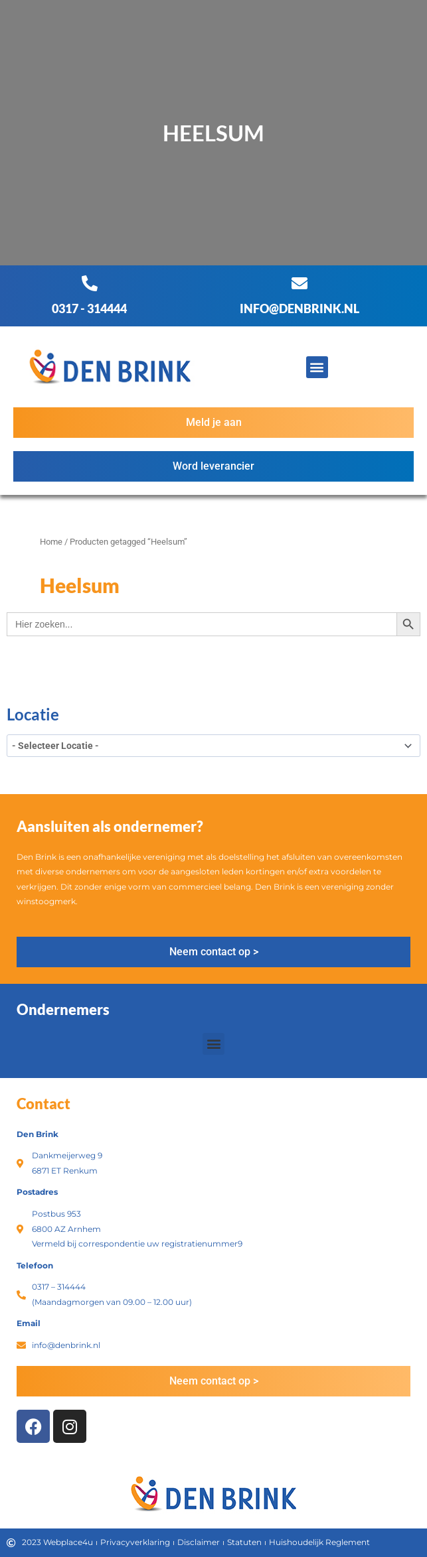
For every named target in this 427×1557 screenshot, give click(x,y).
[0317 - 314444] (90, 283)
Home (51, 542)
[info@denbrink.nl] (299, 283)
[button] (317, 367)
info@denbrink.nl (299, 308)
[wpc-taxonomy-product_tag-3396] (213, 745)
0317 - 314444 (89, 308)
